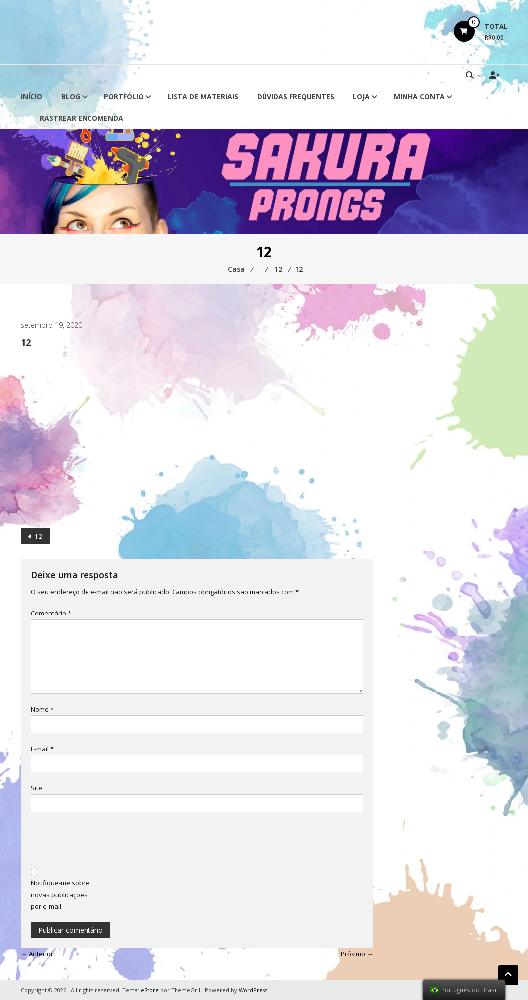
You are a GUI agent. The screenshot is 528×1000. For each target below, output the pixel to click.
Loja (361, 96)
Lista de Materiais (203, 96)
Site (36, 787)
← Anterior (37, 953)
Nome (42, 709)
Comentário (51, 613)
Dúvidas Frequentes (295, 96)
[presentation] (106, 841)
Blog (70, 96)
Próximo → (357, 953)
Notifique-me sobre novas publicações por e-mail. (60, 894)
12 (38, 536)
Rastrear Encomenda (81, 118)
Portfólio (124, 96)
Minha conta (419, 96)
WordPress (253, 990)
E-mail (42, 748)
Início (31, 96)
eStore (150, 990)
